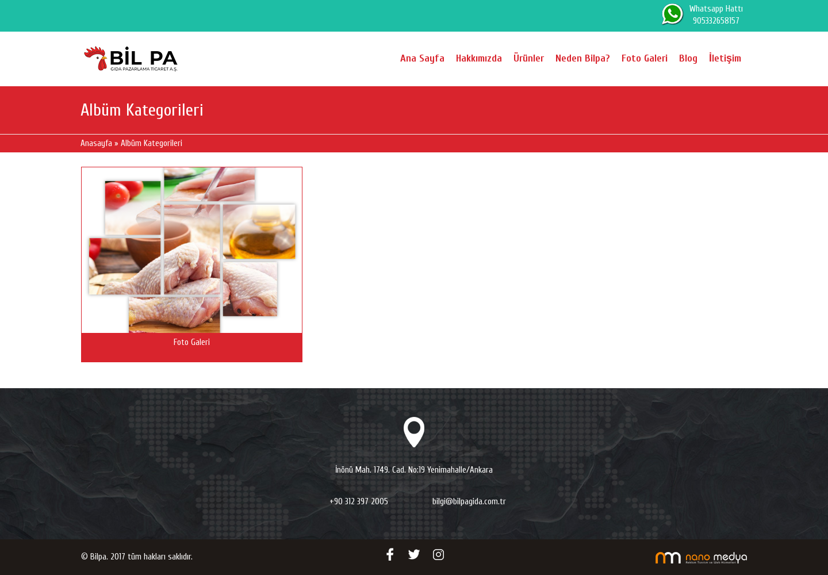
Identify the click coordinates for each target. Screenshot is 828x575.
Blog (690, 58)
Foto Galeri (646, 58)
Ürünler (530, 58)
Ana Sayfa (424, 58)
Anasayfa (96, 143)
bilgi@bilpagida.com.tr (469, 502)
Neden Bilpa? (584, 58)
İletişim (726, 58)
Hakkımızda (481, 58)
